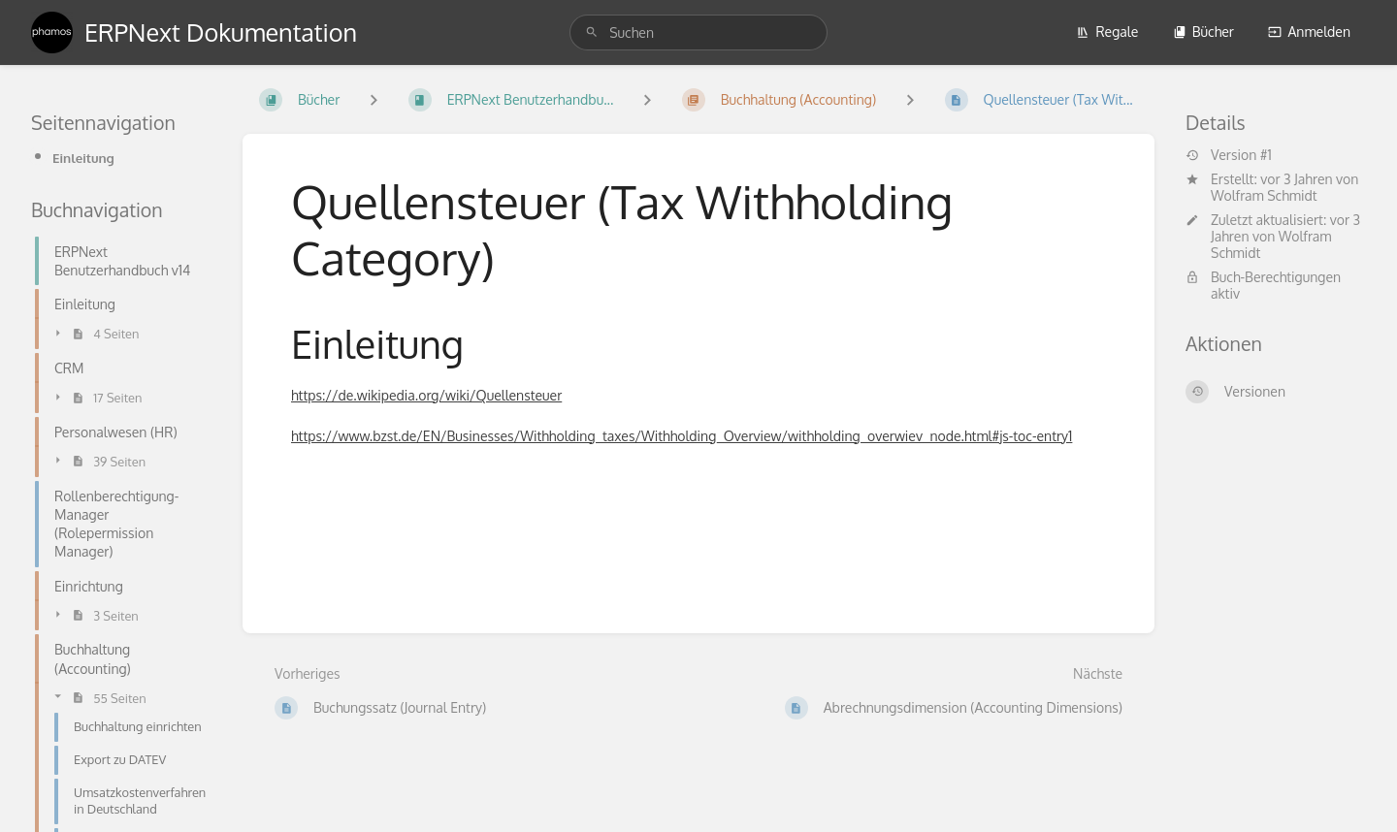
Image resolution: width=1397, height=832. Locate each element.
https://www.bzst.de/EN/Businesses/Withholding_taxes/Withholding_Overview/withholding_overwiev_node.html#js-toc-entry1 (681, 436)
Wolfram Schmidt (1264, 195)
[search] (698, 32)
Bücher (1203, 31)
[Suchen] (592, 32)
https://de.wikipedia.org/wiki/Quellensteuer (426, 395)
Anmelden (1309, 31)
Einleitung (83, 157)
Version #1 (1229, 155)
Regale (1107, 31)
